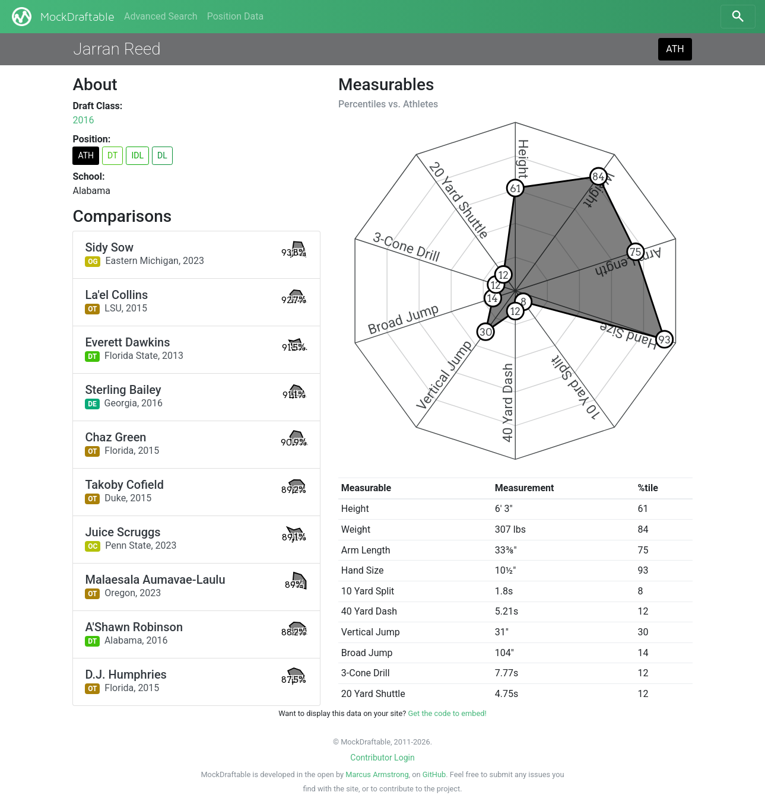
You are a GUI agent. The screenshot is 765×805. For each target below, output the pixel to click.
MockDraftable (62, 16)
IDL (137, 155)
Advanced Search (161, 16)
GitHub (434, 774)
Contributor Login (382, 757)
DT (112, 155)
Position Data (235, 16)
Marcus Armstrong (376, 774)
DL (162, 155)
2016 (83, 120)
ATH (675, 49)
